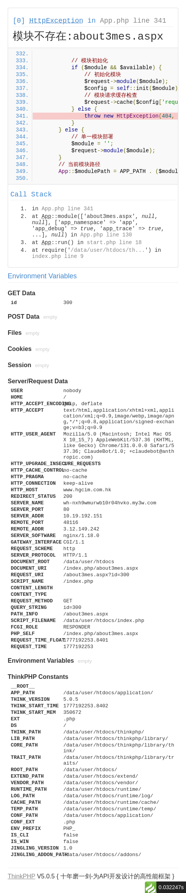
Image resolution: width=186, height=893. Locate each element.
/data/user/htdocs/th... (108, 250)
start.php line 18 (114, 242)
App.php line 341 (133, 21)
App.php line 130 (106, 235)
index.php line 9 (57, 256)
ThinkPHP (21, 876)
